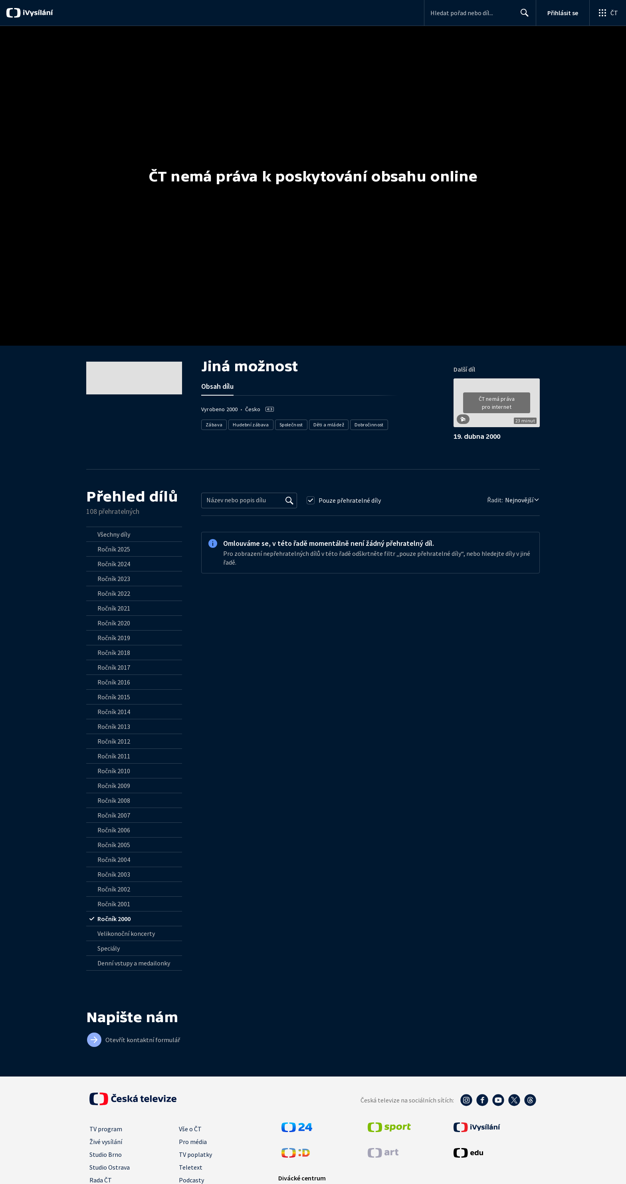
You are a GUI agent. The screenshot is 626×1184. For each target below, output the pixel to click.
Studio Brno (105, 1154)
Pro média (193, 1142)
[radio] (134, 534)
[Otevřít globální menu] (607, 13)
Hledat (522, 16)
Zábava (214, 425)
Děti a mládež (328, 425)
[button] (497, 405)
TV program (105, 1129)
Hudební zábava (251, 425)
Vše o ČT (190, 1129)
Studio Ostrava (109, 1167)
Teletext (190, 1167)
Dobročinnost (369, 425)
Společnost (291, 425)
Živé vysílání (105, 1142)
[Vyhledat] (289, 500)
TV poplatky (195, 1154)
